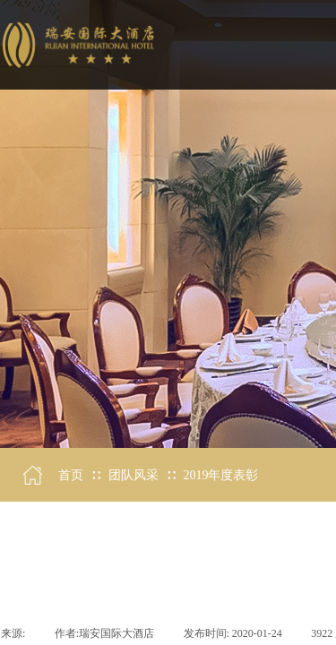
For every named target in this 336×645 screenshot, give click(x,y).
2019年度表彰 (220, 475)
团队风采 (133, 475)
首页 (70, 475)
